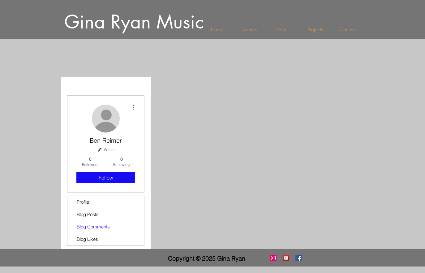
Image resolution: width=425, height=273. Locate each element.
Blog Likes (87, 239)
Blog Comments (93, 227)
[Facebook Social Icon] (298, 258)
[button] (315, 29)
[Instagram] (273, 258)
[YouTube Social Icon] (286, 258)
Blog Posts (88, 214)
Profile (83, 202)
